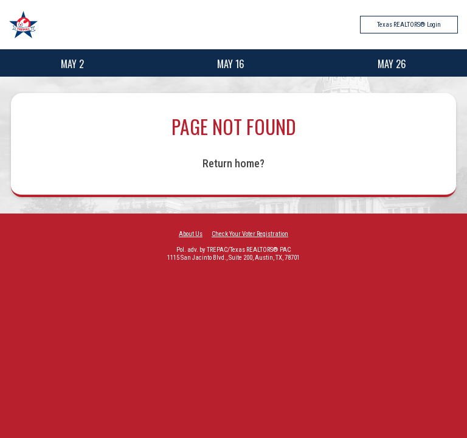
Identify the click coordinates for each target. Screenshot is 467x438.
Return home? (233, 163)
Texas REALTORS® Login (409, 25)
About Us (190, 234)
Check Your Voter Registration (250, 234)
